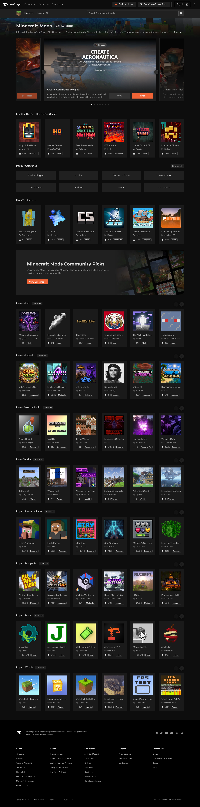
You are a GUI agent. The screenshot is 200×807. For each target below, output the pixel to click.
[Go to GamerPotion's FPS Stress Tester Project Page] (171, 692)
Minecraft (20, 759)
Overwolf (157, 754)
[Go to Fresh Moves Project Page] (57, 536)
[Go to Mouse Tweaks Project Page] (142, 640)
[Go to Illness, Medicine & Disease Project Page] (57, 328)
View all (37, 303)
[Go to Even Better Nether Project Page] (85, 138)
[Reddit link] (182, 733)
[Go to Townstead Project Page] (85, 328)
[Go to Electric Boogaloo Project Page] (28, 224)
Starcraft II (20, 772)
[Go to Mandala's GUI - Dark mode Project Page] (142, 536)
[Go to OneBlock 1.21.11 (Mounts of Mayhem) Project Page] (85, 692)
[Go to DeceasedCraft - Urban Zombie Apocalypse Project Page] (57, 588)
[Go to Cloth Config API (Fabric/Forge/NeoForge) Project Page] (85, 640)
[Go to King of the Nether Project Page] (28, 138)
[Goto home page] (12, 4)
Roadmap (89, 772)
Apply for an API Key (59, 768)
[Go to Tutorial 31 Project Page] (28, 484)
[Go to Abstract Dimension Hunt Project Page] (85, 484)
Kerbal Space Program (25, 777)
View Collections (37, 282)
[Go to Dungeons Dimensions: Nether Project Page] (171, 138)
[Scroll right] (181, 304)
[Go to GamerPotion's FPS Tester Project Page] (142, 692)
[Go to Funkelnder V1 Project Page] (142, 432)
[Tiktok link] (161, 733)
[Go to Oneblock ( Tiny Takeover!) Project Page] (28, 692)
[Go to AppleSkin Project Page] (171, 640)
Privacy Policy (39, 800)
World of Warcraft (24, 763)
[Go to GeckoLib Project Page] (28, 640)
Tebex (155, 763)
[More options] (194, 4)
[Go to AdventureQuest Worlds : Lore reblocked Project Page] (142, 484)
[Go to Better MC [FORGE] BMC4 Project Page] (114, 588)
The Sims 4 (20, 768)
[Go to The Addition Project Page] (171, 328)
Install (142, 96)
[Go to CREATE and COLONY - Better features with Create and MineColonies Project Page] (28, 380)
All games (20, 754)
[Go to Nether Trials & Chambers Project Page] (142, 138)
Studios (58, 4)
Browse (30, 4)
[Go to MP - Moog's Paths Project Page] (171, 224)
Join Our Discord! (92, 754)
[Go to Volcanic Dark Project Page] (171, 432)
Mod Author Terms (67, 800)
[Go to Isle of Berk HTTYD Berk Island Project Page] (114, 692)
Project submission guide (60, 759)
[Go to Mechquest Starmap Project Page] (171, 484)
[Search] (181, 13)
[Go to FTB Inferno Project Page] (114, 138)
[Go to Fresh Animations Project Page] (28, 536)
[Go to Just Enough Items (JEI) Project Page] (57, 640)
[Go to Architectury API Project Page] (114, 640)
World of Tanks (22, 786)
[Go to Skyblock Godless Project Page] (114, 224)
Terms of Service (22, 800)
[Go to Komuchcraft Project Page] (114, 380)
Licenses (52, 800)
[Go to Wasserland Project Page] (57, 484)
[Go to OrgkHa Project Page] (57, 432)
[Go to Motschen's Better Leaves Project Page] (171, 536)
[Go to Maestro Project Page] (57, 224)
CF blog (88, 763)
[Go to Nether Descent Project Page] (57, 138)
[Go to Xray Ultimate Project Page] (114, 536)
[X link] (177, 733)
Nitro (155, 768)
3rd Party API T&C (58, 772)
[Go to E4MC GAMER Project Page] (85, 380)
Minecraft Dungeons (25, 781)
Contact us (123, 763)
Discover (29, 13)
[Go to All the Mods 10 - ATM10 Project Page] (28, 588)
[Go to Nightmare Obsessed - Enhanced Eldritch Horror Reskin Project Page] (114, 432)
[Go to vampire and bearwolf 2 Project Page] (114, 328)
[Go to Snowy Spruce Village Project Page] (114, 484)
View (119, 96)
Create (44, 4)
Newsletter (89, 768)
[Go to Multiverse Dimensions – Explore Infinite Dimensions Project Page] (57, 380)
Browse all (177, 166)
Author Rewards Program (61, 763)
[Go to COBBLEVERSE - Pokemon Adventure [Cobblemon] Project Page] (85, 588)
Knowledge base (125, 754)
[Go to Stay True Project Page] (85, 536)
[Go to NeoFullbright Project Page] (28, 432)
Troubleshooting (125, 759)
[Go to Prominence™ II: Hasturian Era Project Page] (171, 588)
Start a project (56, 754)
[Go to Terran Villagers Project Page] (85, 432)
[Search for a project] (132, 13)
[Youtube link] (166, 733)
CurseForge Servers (93, 781)
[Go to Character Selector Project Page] (85, 224)
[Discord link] (171, 733)
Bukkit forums (90, 777)
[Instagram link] (156, 733)
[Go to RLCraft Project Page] (142, 588)
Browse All (42, 13)
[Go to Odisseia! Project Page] (142, 380)
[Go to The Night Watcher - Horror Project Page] (142, 328)
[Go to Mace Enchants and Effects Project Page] (28, 328)
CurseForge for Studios (162, 759)
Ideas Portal (89, 759)
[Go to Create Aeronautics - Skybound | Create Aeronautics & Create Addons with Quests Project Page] (142, 224)
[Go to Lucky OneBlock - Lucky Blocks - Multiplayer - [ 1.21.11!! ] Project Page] (57, 692)
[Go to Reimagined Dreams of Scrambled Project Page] (171, 380)
